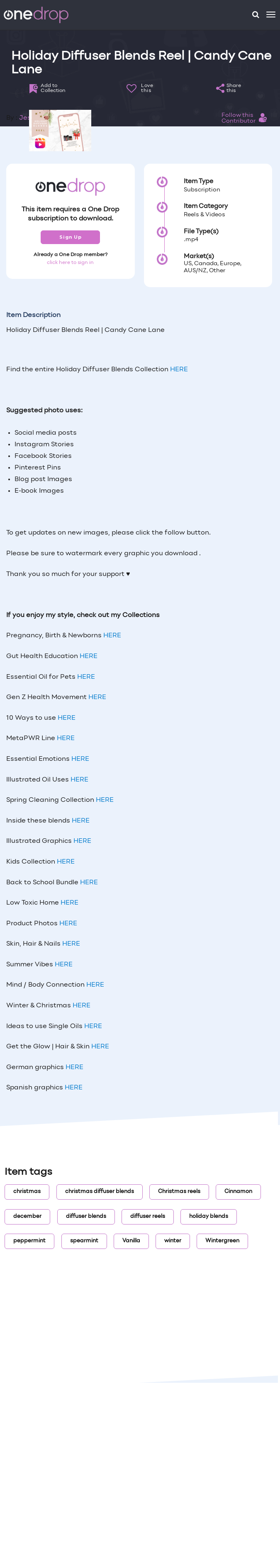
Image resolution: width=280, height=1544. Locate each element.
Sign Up (70, 237)
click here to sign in (70, 262)
